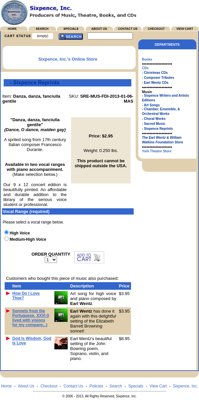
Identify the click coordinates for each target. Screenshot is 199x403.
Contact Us (73, 386)
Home (6, 386)
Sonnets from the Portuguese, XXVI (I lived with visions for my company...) (30, 318)
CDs (145, 68)
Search (115, 386)
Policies (96, 386)
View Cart (158, 386)
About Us (26, 386)
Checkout (48, 386)
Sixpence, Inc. (185, 386)
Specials (135, 386)
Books (147, 59)
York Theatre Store (156, 151)
